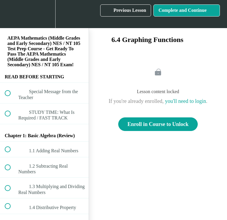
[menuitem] (44, 14)
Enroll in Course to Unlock (158, 124)
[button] (11, 14)
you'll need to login (185, 101)
